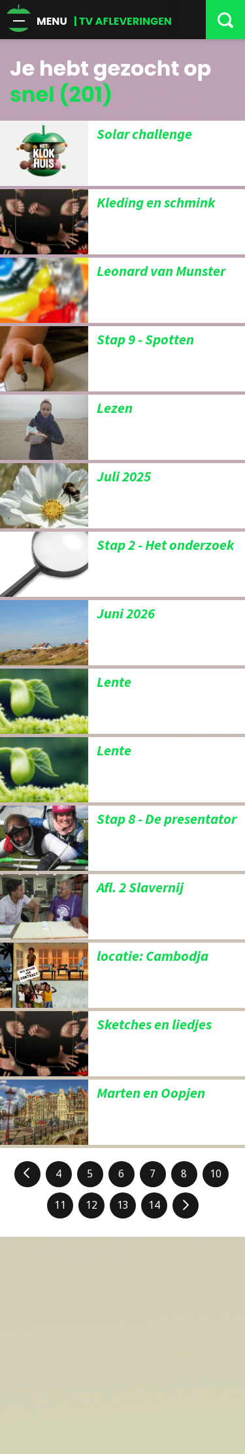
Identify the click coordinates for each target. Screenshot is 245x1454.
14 (154, 1205)
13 (123, 1205)
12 (91, 1205)
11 (60, 1205)
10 (215, 1174)
